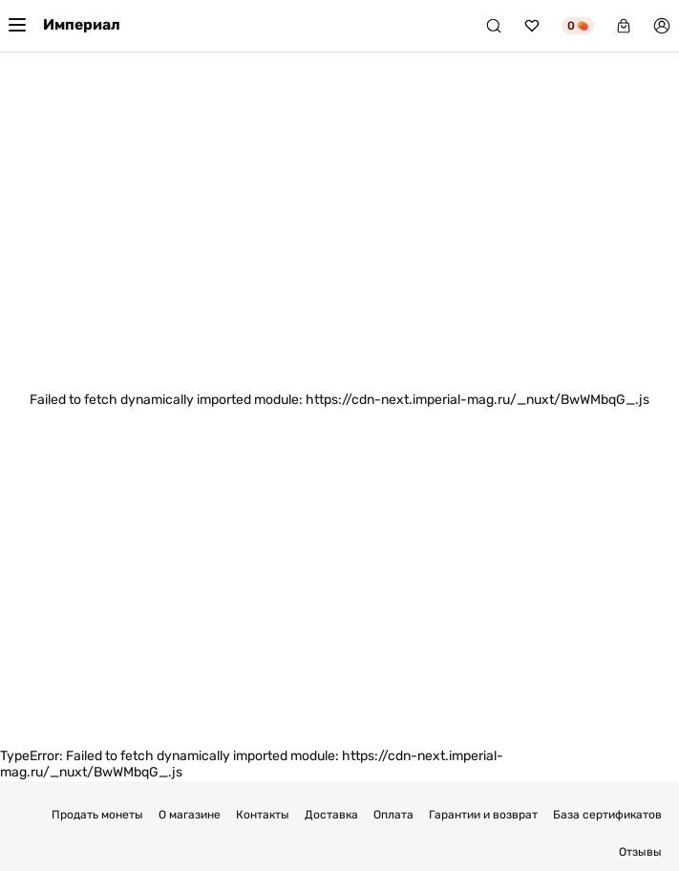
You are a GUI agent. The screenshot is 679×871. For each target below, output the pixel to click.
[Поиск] (494, 26)
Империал (81, 24)
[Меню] (17, 25)
